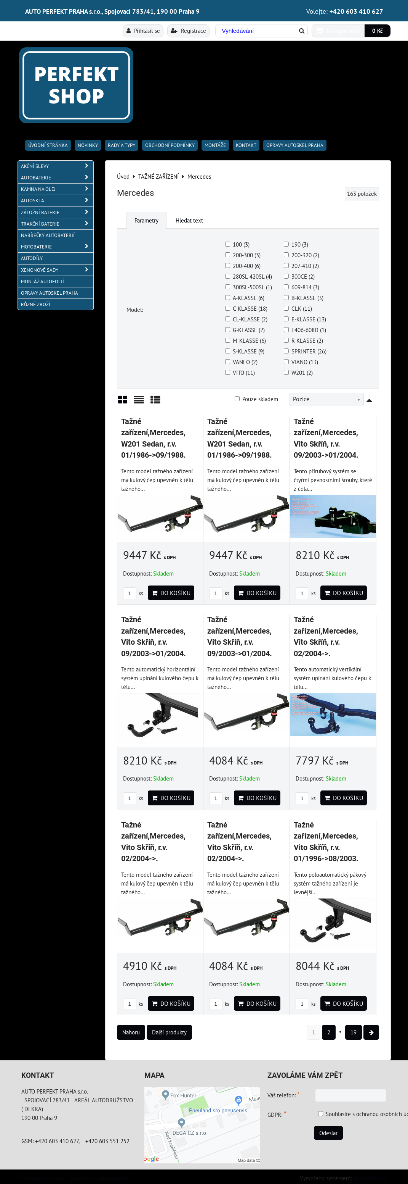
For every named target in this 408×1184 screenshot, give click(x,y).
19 (353, 1032)
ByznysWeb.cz (370, 1178)
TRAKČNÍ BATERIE (57, 223)
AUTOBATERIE (57, 177)
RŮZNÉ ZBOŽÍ (35, 304)
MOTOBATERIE (57, 246)
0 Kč (377, 30)
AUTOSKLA (57, 200)
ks (133, 593)
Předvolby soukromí (41, 1177)
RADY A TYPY (121, 145)
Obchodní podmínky (170, 145)
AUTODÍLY (32, 258)
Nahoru (131, 1032)
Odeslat (328, 1133)
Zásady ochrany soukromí (100, 1177)
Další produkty (169, 1032)
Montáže (215, 145)
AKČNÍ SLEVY (57, 166)
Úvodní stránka (48, 145)
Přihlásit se (143, 30)
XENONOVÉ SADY (57, 270)
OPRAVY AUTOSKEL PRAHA (294, 145)
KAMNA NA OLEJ (57, 189)
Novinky (88, 145)
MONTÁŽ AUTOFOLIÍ (42, 281)
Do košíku (171, 593)
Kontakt (246, 145)
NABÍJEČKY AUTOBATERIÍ (48, 235)
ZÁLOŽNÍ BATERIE (57, 212)
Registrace (188, 30)
